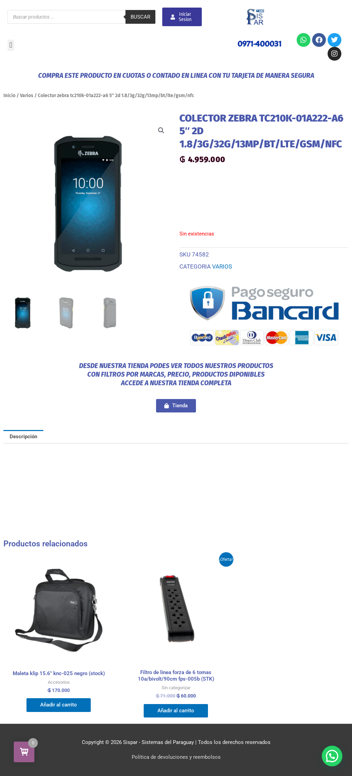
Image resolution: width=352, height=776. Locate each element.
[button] (11, 45)
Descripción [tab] (23, 436)
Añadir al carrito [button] (58, 705)
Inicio (9, 95)
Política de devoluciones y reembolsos (176, 757)
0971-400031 (260, 44)
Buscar (140, 17)
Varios (26, 95)
